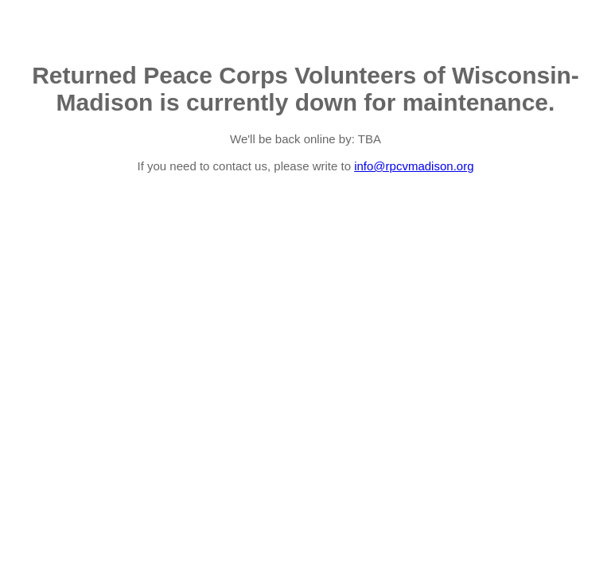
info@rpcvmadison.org (413, 166)
